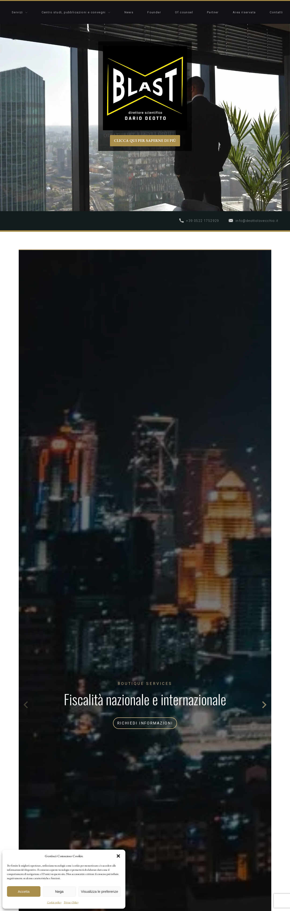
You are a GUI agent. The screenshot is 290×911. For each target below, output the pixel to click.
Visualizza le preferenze (99, 891)
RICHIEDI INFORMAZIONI (145, 723)
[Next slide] (264, 705)
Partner (213, 12)
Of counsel (184, 12)
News (129, 12)
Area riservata (244, 12)
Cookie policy (54, 902)
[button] (118, 856)
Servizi (20, 12)
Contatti (276, 12)
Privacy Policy (71, 902)
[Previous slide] (26, 705)
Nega (59, 891)
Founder (154, 12)
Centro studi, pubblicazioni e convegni (76, 12)
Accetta (23, 891)
